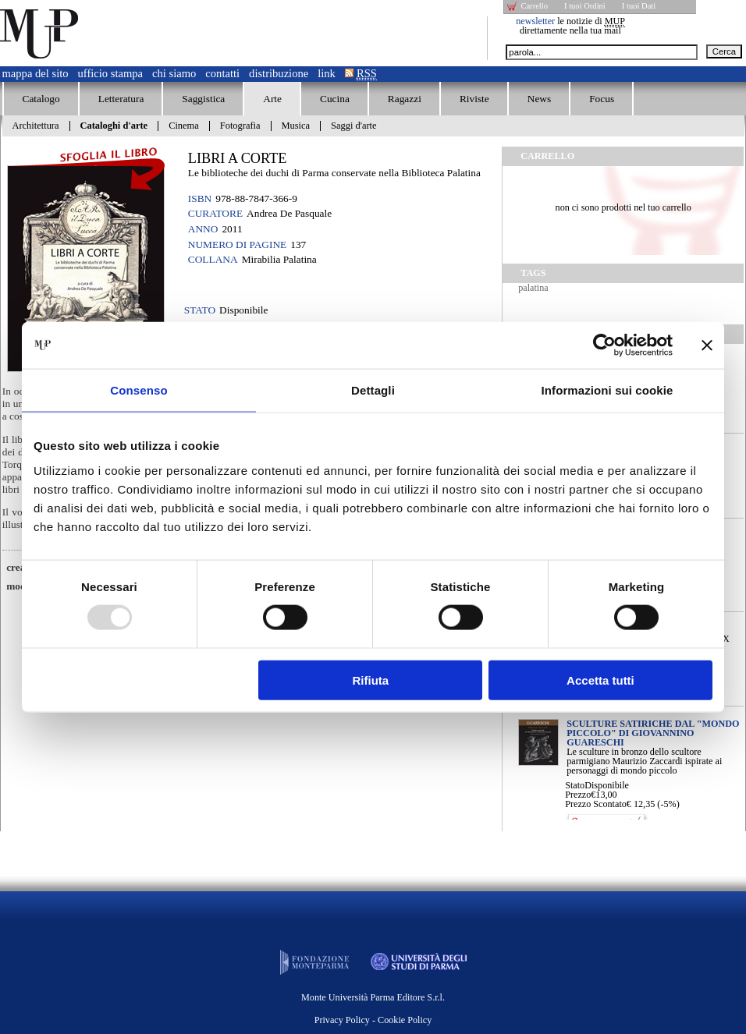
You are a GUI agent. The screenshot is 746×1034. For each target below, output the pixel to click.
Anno (203, 229)
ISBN (199, 198)
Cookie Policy (405, 1020)
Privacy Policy (342, 1020)
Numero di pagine (237, 244)
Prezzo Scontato (596, 804)
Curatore (215, 213)
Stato (574, 785)
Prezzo (578, 794)
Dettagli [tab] (373, 390)
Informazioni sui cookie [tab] (607, 390)
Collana (213, 259)
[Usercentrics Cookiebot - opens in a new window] (604, 345)
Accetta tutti (600, 679)
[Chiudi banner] (707, 345)
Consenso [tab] (138, 390)
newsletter (535, 21)
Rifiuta (371, 679)
